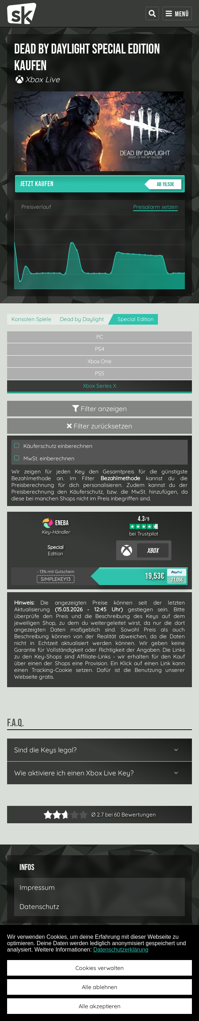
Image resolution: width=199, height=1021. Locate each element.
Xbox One (99, 361)
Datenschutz (39, 906)
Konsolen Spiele (31, 319)
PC (99, 336)
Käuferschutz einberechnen (53, 446)
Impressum (37, 887)
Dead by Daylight (82, 319)
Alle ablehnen (99, 987)
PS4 (99, 349)
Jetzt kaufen (100, 184)
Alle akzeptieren (99, 1006)
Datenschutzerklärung (120, 950)
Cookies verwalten (99, 967)
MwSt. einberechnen (44, 458)
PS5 (99, 373)
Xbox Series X (99, 385)
